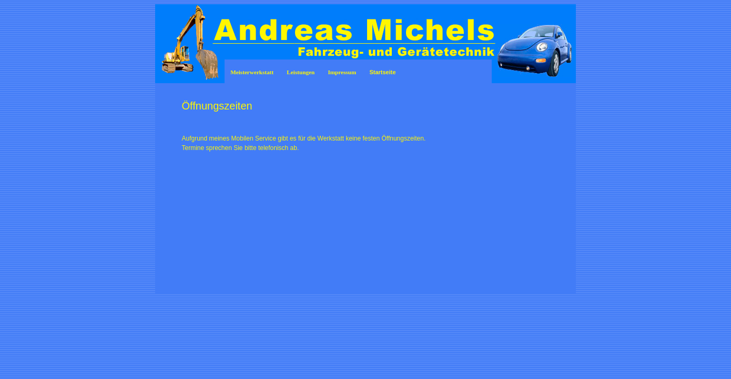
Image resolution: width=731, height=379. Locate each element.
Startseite (382, 72)
